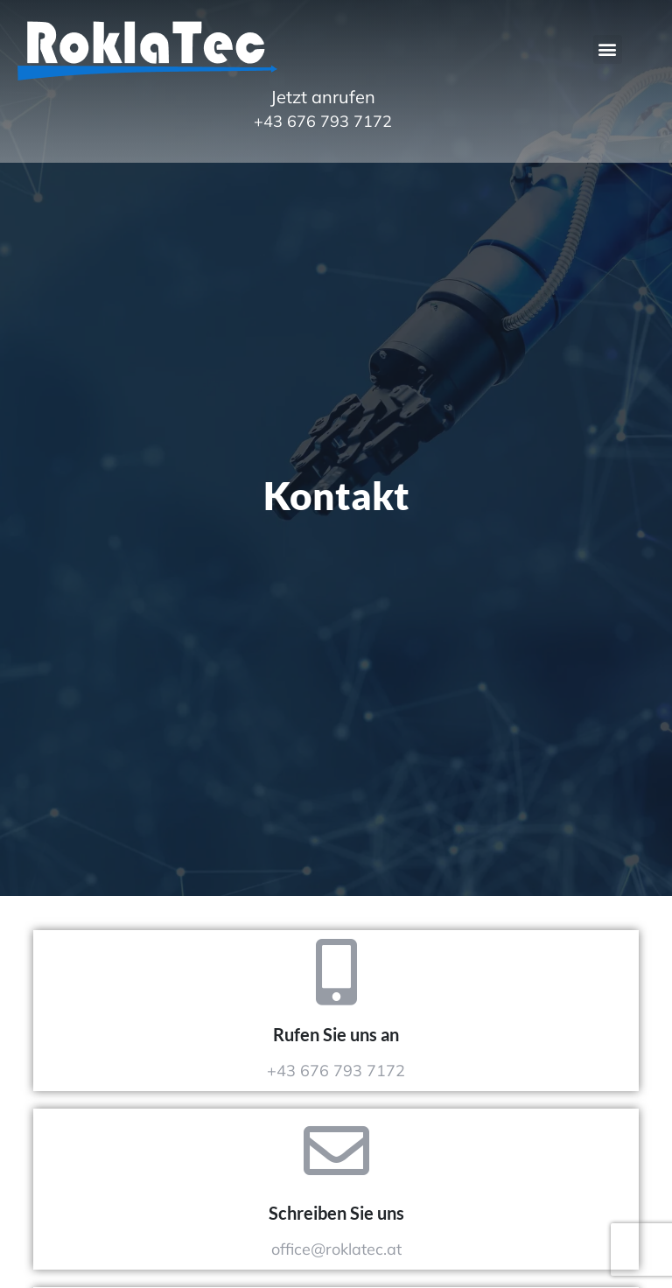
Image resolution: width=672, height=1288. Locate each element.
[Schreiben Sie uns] (336, 1150)
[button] (607, 49)
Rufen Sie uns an (336, 1034)
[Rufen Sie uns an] (336, 971)
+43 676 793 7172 (323, 121)
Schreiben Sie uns (336, 1212)
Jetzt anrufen (322, 97)
